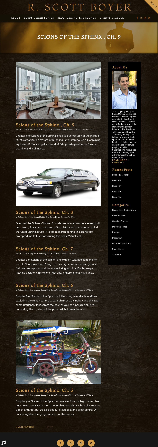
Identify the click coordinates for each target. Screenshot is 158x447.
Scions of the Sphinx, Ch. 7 (44, 248)
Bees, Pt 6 (116, 191)
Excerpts (64, 130)
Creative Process (120, 221)
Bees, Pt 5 (116, 197)
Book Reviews (118, 216)
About (15, 17)
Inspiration (117, 238)
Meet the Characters (77, 130)
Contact (118, 163)
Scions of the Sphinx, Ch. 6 (44, 285)
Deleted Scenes (119, 227)
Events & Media (112, 17)
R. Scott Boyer (23, 130)
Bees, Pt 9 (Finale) (120, 175)
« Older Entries (25, 426)
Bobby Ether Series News (51, 130)
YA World (89, 130)
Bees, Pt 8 (116, 180)
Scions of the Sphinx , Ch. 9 (45, 124)
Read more (120, 160)
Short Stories (118, 249)
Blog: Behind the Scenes (77, 17)
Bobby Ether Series (39, 17)
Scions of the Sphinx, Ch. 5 (44, 390)
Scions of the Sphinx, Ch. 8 (44, 212)
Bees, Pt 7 (116, 186)
